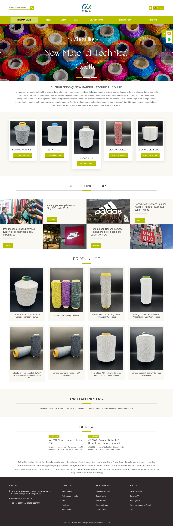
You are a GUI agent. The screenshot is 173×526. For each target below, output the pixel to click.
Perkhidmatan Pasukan (70, 496)
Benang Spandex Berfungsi (140, 505)
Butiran (52, 219)
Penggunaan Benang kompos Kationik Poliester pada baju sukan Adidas (151, 207)
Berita (63, 20)
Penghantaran (67, 491)
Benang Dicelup (136, 500)
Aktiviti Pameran (102, 500)
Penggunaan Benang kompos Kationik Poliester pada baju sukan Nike (19, 232)
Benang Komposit (136, 491)
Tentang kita (151, 20)
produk (48, 20)
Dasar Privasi (101, 510)
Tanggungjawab (102, 505)
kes (76, 20)
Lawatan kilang (96, 20)
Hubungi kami (125, 20)
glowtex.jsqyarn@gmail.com (21, 498)
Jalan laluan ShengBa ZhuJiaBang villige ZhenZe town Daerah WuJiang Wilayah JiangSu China (31, 492)
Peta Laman (66, 510)
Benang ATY (134, 496)
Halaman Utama (24, 20)
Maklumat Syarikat (103, 491)
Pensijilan (65, 505)
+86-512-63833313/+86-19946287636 (25, 503)
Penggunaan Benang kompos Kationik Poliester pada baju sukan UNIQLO (107, 232)
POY (132, 510)
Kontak (13, 485)
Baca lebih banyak (23, 155)
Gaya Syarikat (101, 496)
